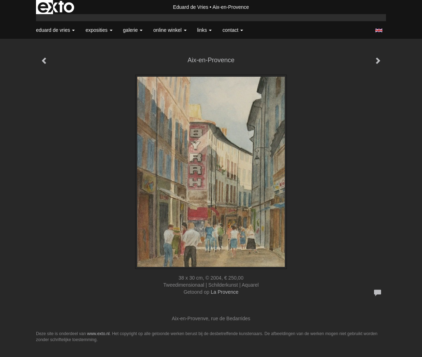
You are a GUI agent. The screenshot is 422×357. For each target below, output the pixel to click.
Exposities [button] (98, 30)
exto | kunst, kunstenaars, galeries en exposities (56, 7)
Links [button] (204, 30)
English (379, 30)
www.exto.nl (98, 333)
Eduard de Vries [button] (55, 30)
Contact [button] (232, 30)
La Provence (225, 292)
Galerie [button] (133, 30)
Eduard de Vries (190, 7)
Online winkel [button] (169, 30)
